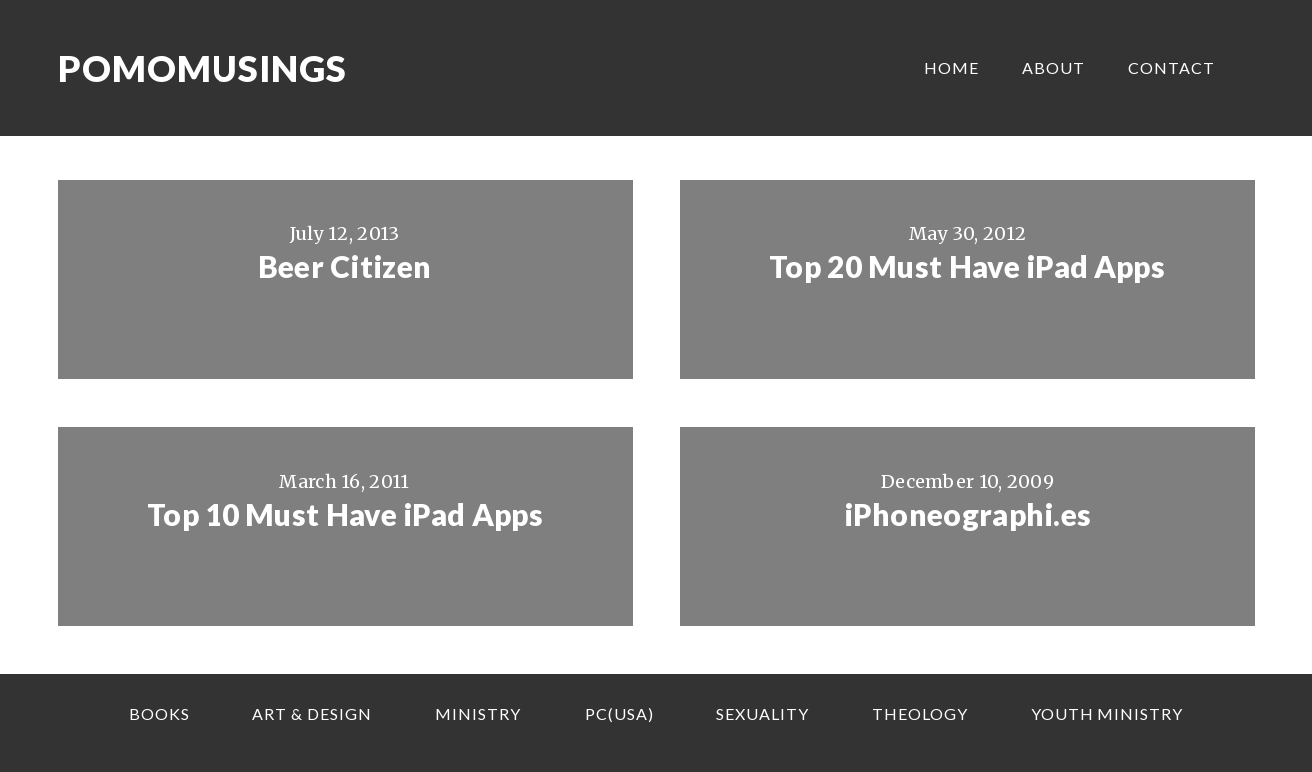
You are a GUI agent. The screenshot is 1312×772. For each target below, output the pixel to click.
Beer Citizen (345, 266)
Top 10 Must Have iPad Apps (345, 514)
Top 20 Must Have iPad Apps (967, 266)
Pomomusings (202, 68)
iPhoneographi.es (968, 514)
